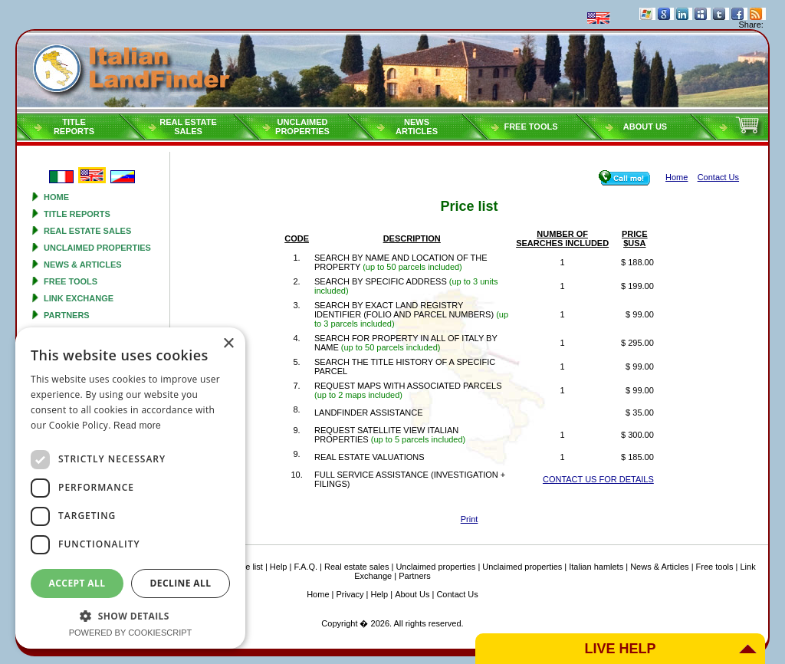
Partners (67, 315)
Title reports (77, 214)
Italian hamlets (596, 566)
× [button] (228, 344)
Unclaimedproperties (302, 126)
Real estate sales (87, 230)
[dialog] (130, 488)
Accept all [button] (77, 583)
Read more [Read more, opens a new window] (137, 425)
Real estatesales (188, 126)
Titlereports (74, 126)
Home (56, 197)
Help (278, 566)
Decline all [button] (181, 583)
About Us (645, 126)
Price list (247, 566)
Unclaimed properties (97, 247)
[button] (130, 615)
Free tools (530, 126)
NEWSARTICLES (417, 126)
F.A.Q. (305, 566)
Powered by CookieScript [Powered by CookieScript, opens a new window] (130, 632)
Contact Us (457, 594)
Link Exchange (78, 298)
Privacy (350, 594)
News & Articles (83, 264)
